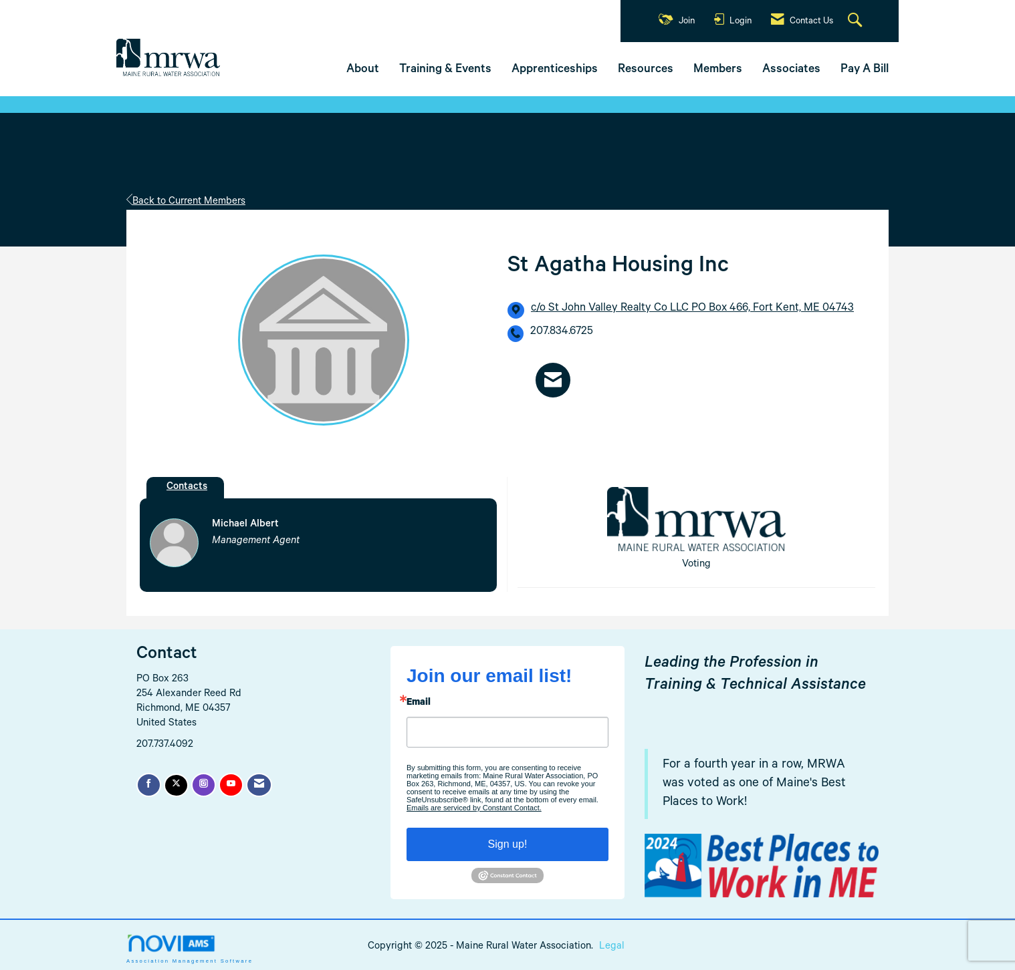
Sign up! (508, 844)
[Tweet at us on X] (176, 785)
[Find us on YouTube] (231, 785)
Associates (791, 70)
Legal (612, 947)
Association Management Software (189, 948)
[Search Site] (856, 21)
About (362, 70)
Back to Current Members (185, 202)
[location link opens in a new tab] (692, 309)
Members (717, 70)
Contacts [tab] (186, 487)
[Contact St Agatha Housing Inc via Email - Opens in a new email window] (553, 379)
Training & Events (445, 70)
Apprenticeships (555, 70)
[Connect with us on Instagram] (203, 785)
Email (419, 703)
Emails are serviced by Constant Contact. (474, 808)
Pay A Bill (864, 70)
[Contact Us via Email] (259, 785)
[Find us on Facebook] (148, 785)
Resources (645, 70)
